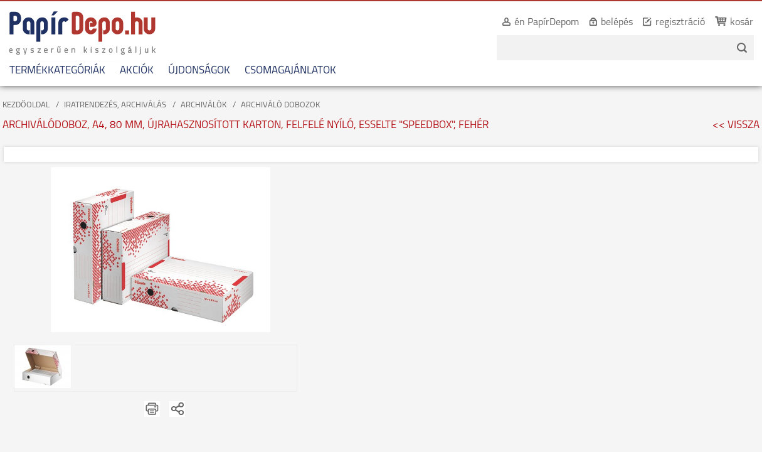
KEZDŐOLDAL (26, 105)
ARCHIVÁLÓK (203, 105)
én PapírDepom (532, 23)
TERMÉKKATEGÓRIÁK (57, 70)
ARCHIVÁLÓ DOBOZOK (280, 105)
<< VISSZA (735, 125)
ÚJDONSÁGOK (199, 70)
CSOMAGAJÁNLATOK (290, 70)
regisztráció (666, 23)
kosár (727, 23)
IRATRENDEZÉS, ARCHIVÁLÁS (115, 105)
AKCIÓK (137, 70)
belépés (603, 23)
